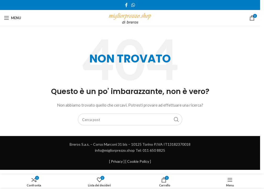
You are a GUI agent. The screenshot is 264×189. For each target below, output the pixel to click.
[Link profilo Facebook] (126, 5)
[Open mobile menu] (12, 18)
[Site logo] (130, 17)
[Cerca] (130, 119)
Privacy (117, 161)
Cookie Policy (138, 161)
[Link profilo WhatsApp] (133, 5)
